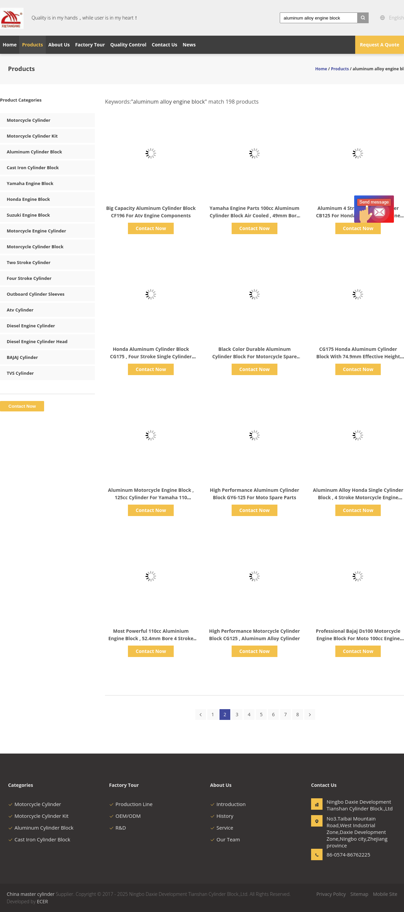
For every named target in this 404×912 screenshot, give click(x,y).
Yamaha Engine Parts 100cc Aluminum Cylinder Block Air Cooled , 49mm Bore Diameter (255, 215)
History (221, 815)
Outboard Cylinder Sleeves (36, 294)
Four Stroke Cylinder (29, 278)
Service (221, 827)
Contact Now (151, 228)
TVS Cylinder (20, 373)
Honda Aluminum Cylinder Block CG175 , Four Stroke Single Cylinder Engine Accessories (151, 356)
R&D (117, 827)
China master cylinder (31, 894)
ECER (42, 901)
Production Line (131, 804)
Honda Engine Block (28, 199)
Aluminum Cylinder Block (34, 152)
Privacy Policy (331, 894)
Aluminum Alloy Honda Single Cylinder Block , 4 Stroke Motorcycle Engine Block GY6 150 (358, 497)
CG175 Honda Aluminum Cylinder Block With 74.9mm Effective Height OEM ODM (358, 356)
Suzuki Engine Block (28, 215)
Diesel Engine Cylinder (31, 326)
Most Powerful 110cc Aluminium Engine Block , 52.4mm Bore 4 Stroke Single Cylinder (151, 638)
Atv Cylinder (20, 310)
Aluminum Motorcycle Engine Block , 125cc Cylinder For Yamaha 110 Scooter (151, 497)
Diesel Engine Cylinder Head (37, 341)
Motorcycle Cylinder (28, 120)
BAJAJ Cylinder (22, 357)
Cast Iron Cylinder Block (33, 168)
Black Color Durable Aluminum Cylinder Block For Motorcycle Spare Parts (254, 356)
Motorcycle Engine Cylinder (36, 231)
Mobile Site (385, 894)
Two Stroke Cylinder (28, 262)
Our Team (225, 839)
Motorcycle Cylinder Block (35, 247)
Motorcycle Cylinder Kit (32, 136)
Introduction (228, 804)
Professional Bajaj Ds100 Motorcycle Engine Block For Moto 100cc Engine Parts (358, 638)
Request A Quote (379, 44)
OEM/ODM (125, 815)
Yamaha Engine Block (30, 183)
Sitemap (359, 894)
